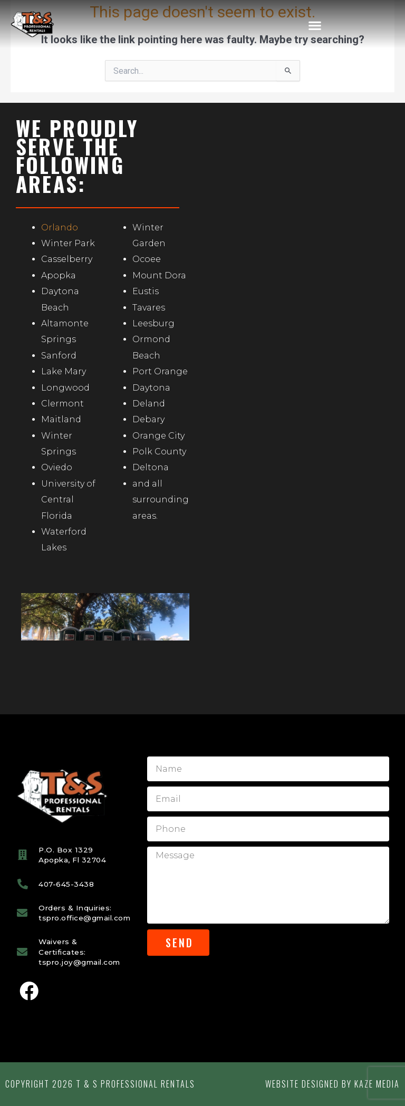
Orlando (59, 227)
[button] (314, 25)
